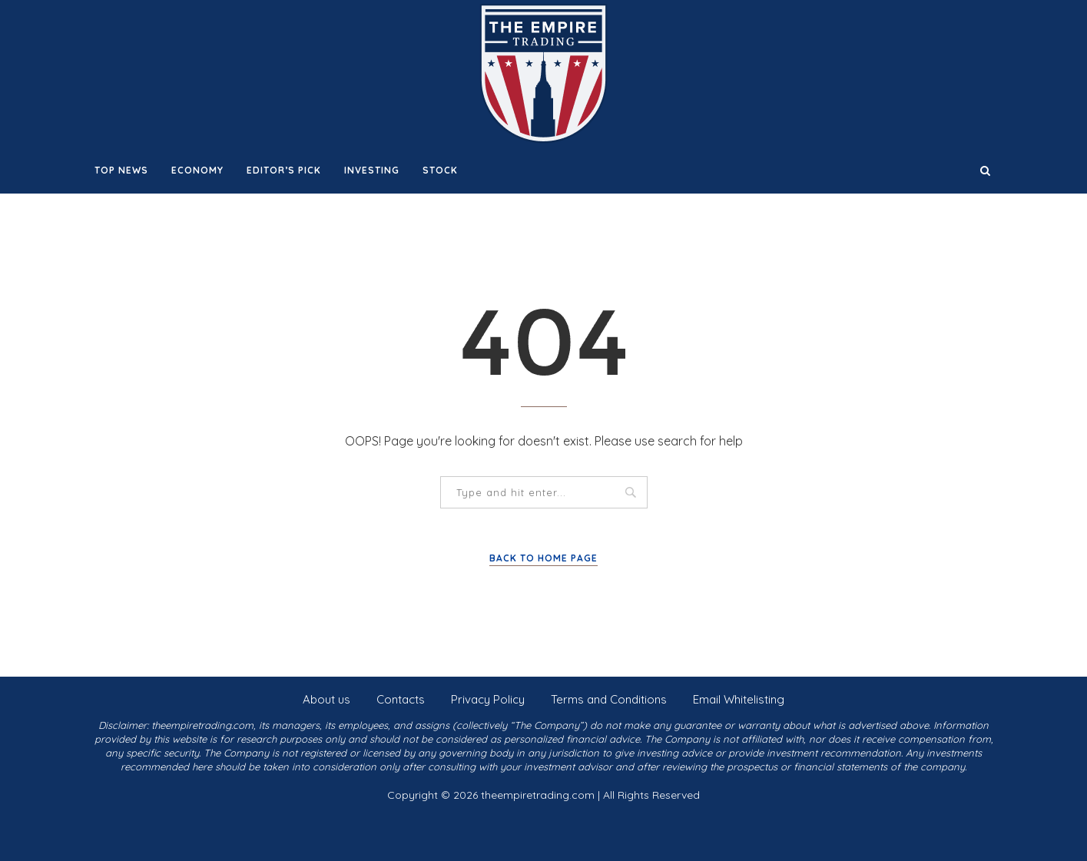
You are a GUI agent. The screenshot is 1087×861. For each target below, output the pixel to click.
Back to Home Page (543, 558)
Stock (440, 170)
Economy (197, 170)
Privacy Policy (488, 699)
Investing (371, 170)
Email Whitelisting (738, 699)
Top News (121, 170)
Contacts (400, 699)
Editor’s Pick (284, 170)
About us (326, 699)
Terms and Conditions (609, 699)
